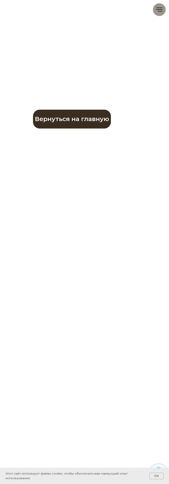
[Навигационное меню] (159, 9)
